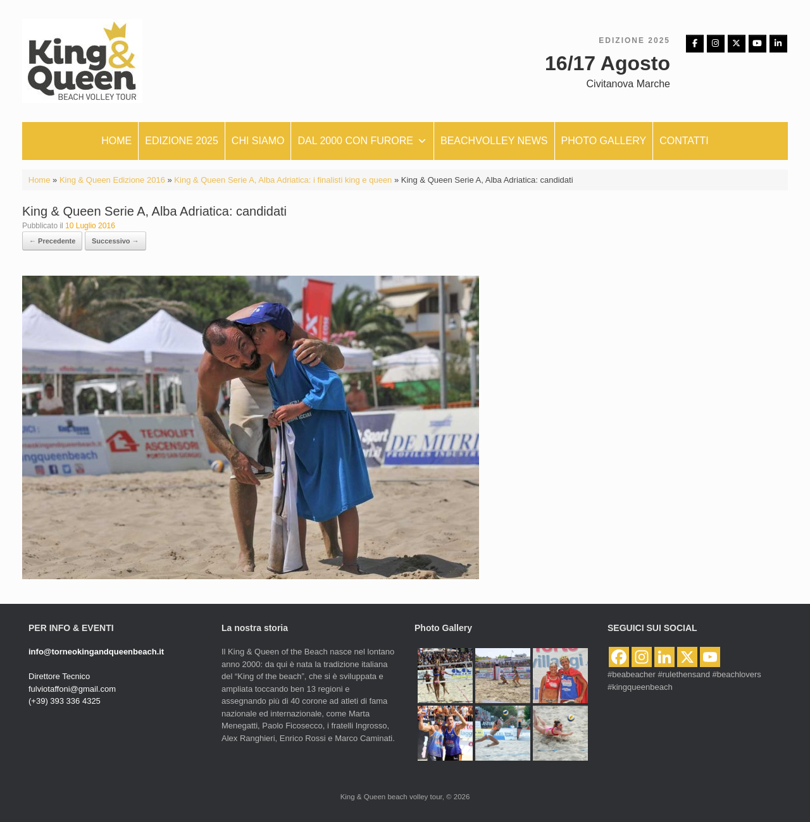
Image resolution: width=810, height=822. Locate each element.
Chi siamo (258, 140)
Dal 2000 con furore (362, 141)
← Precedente (52, 241)
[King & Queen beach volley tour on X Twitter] (736, 43)
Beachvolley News (494, 140)
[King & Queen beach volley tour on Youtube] (757, 43)
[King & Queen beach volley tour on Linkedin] (778, 43)
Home (116, 140)
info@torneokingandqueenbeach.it (96, 651)
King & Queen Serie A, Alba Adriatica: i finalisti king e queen (283, 180)
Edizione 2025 (181, 140)
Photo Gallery (604, 140)
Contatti (684, 140)
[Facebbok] (695, 43)
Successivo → (115, 241)
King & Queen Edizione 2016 (112, 180)
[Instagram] (716, 43)
